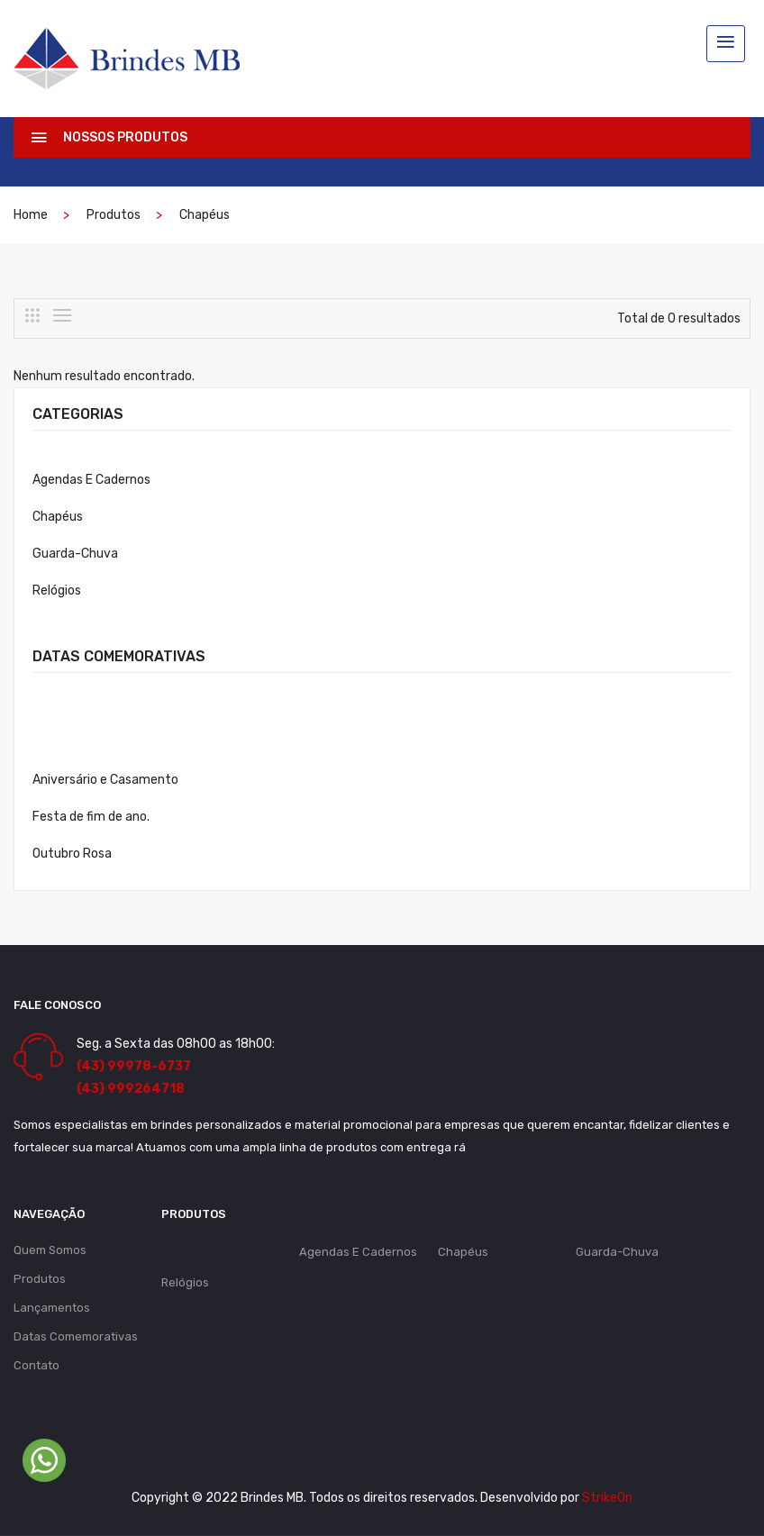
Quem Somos (50, 1250)
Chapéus (204, 215)
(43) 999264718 (131, 1088)
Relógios (56, 590)
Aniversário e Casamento (105, 779)
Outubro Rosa (72, 853)
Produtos (113, 215)
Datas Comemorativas (76, 1336)
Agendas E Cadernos (91, 479)
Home (31, 215)
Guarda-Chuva (75, 553)
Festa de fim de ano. (91, 816)
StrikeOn (607, 1497)
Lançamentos (52, 1307)
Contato (36, 1365)
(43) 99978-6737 (134, 1066)
